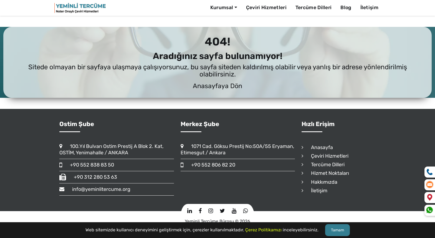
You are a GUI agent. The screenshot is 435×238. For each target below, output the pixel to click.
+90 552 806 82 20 (208, 165)
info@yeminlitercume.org (94, 189)
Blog (345, 7)
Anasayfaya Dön (217, 86)
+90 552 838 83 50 (86, 165)
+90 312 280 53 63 (88, 177)
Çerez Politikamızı (263, 229)
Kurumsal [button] (221, 7)
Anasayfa (317, 147)
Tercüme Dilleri (313, 7)
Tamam (337, 230)
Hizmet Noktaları (325, 173)
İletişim (369, 7)
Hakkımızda (319, 182)
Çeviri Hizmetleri (266, 7)
